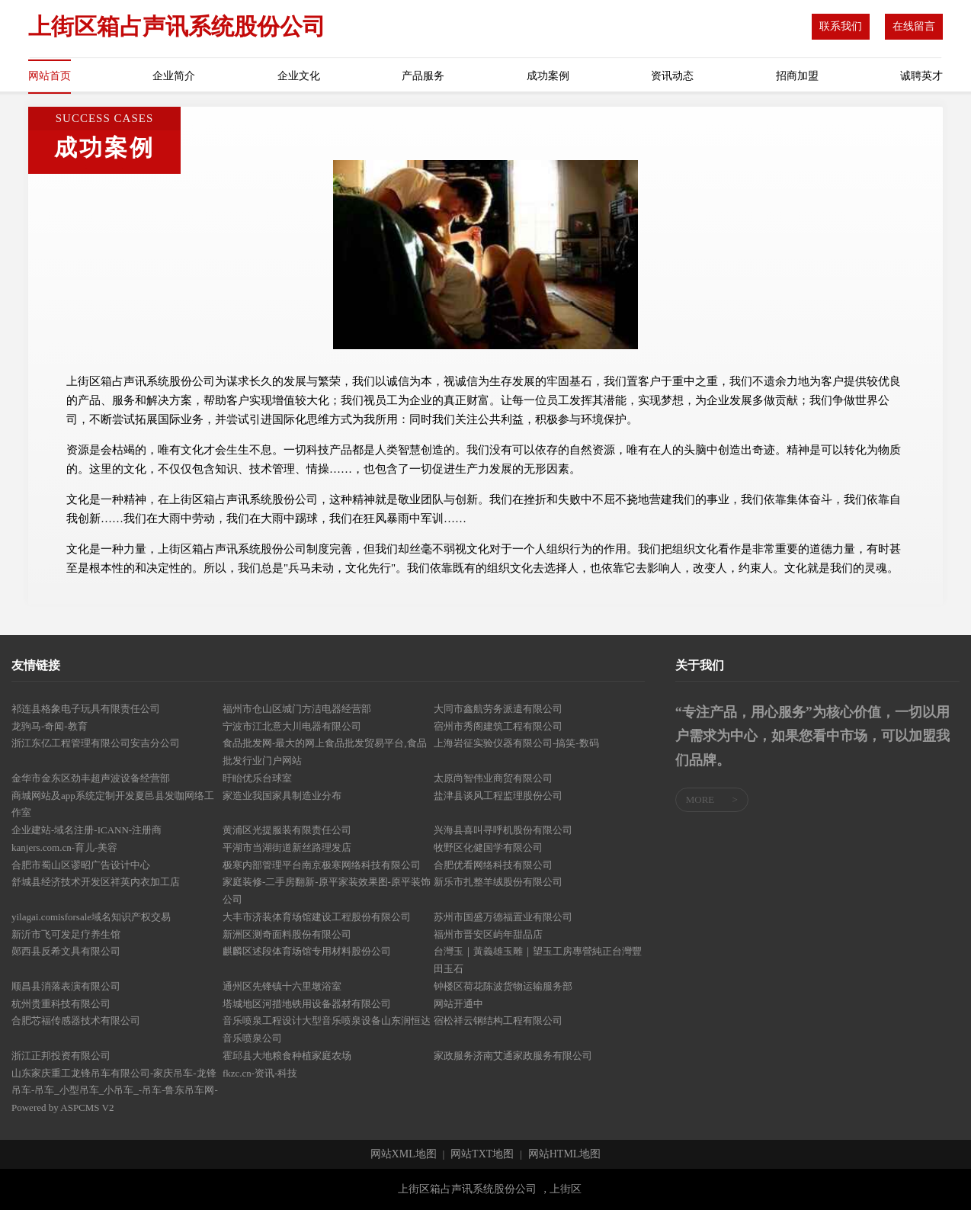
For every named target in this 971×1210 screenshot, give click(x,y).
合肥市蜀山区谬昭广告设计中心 (80, 865)
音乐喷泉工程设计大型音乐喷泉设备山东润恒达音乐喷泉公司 (327, 1029)
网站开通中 (458, 1003)
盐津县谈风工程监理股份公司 (498, 795)
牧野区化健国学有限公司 (488, 847)
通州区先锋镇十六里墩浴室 (282, 986)
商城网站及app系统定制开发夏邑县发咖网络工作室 (112, 804)
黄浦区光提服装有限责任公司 (287, 830)
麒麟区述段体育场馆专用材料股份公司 (307, 951)
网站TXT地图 (482, 1154)
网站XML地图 (403, 1154)
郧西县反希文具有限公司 (65, 951)
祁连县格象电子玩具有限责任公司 (85, 708)
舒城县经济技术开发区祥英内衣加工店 (95, 881)
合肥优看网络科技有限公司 (493, 865)
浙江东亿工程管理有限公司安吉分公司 (95, 743)
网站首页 (49, 76)
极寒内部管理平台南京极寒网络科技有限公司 (322, 865)
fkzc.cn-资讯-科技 (260, 1073)
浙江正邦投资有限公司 (61, 1055)
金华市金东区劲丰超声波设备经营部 (90, 778)
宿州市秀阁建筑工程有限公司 (498, 726)
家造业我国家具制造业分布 (282, 795)
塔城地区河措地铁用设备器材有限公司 (307, 1003)
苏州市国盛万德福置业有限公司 (503, 917)
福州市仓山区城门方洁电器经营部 (297, 708)
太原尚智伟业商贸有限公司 (493, 778)
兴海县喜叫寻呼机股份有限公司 (503, 830)
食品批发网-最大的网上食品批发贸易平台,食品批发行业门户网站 (325, 751)
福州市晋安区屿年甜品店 (488, 934)
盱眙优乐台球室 (257, 778)
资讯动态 (672, 76)
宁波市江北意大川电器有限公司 (292, 726)
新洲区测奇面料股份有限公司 (287, 934)
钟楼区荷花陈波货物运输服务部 (503, 986)
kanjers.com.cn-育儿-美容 (64, 847)
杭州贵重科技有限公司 (61, 1003)
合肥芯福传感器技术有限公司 (75, 1020)
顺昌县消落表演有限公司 (65, 986)
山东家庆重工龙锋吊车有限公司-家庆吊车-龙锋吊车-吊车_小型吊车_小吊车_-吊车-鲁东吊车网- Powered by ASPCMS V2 (114, 1090)
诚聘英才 (921, 76)
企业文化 (298, 76)
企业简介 (173, 76)
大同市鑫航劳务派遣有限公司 (498, 708)
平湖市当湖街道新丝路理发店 (287, 847)
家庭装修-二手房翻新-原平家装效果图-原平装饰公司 (327, 890)
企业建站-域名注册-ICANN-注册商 (86, 830)
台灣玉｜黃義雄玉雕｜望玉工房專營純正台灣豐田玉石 (538, 959)
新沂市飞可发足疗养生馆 (65, 934)
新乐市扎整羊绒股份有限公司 (498, 881)
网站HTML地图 (564, 1154)
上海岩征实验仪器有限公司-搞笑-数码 (516, 743)
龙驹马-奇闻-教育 (49, 726)
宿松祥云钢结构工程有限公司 (498, 1020)
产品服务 (423, 76)
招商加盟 (797, 76)
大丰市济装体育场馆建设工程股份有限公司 (317, 917)
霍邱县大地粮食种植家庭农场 (287, 1055)
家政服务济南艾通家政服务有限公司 (513, 1055)
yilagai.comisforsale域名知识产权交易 (91, 917)
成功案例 (548, 76)
